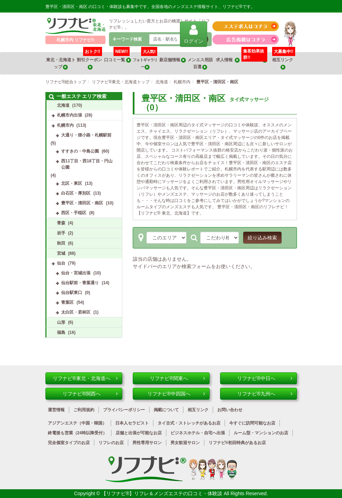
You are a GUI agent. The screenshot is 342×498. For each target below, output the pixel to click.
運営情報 (56, 409)
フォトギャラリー (145, 61)
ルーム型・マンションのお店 (261, 432)
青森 (61, 222)
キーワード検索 (127, 39)
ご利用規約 (83, 409)
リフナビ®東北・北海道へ (85, 378)
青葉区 (67, 302)
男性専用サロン (147, 442)
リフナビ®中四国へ (176, 394)
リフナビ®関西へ (90, 394)
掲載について (166, 409)
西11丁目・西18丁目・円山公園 (86, 164)
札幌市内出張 (69, 115)
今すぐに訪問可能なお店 (252, 423)
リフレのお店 (111, 442)
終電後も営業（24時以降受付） (77, 432)
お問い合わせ (229, 409)
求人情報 (228, 60)
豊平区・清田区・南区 (82, 203)
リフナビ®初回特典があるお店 (237, 442)
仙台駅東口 (71, 292)
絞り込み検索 (262, 237)
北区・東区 (71, 183)
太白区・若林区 (75, 312)
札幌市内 (65, 125)
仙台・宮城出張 (75, 273)
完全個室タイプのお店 (69, 442)
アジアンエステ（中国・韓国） (77, 423)
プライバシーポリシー (124, 409)
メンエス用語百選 (200, 63)
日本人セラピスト (132, 423)
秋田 (61, 243)
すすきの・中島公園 (80, 151)
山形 (61, 322)
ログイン (193, 34)
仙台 (61, 263)
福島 (61, 332)
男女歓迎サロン (185, 442)
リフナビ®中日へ (264, 378)
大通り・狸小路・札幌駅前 (86, 135)
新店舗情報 (172, 60)
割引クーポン (90, 61)
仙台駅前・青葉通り (80, 282)
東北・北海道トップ (60, 63)
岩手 (61, 233)
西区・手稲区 (73, 212)
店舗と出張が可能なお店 (139, 432)
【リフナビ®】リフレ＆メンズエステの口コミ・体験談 (162, 493)
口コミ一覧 (117, 57)
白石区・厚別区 (75, 193)
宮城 (61, 253)
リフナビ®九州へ (264, 394)
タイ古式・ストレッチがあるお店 (189, 423)
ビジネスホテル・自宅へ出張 (197, 432)
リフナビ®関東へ (177, 378)
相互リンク (283, 61)
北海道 (63, 105)
